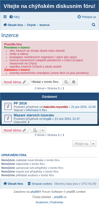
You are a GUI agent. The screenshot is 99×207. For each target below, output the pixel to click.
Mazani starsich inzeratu (34, 115)
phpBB (34, 191)
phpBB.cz (60, 197)
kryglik (47, 118)
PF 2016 (20, 103)
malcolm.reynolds (55, 106)
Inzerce (10, 35)
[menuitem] (14, 17)
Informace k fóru (36, 110)
